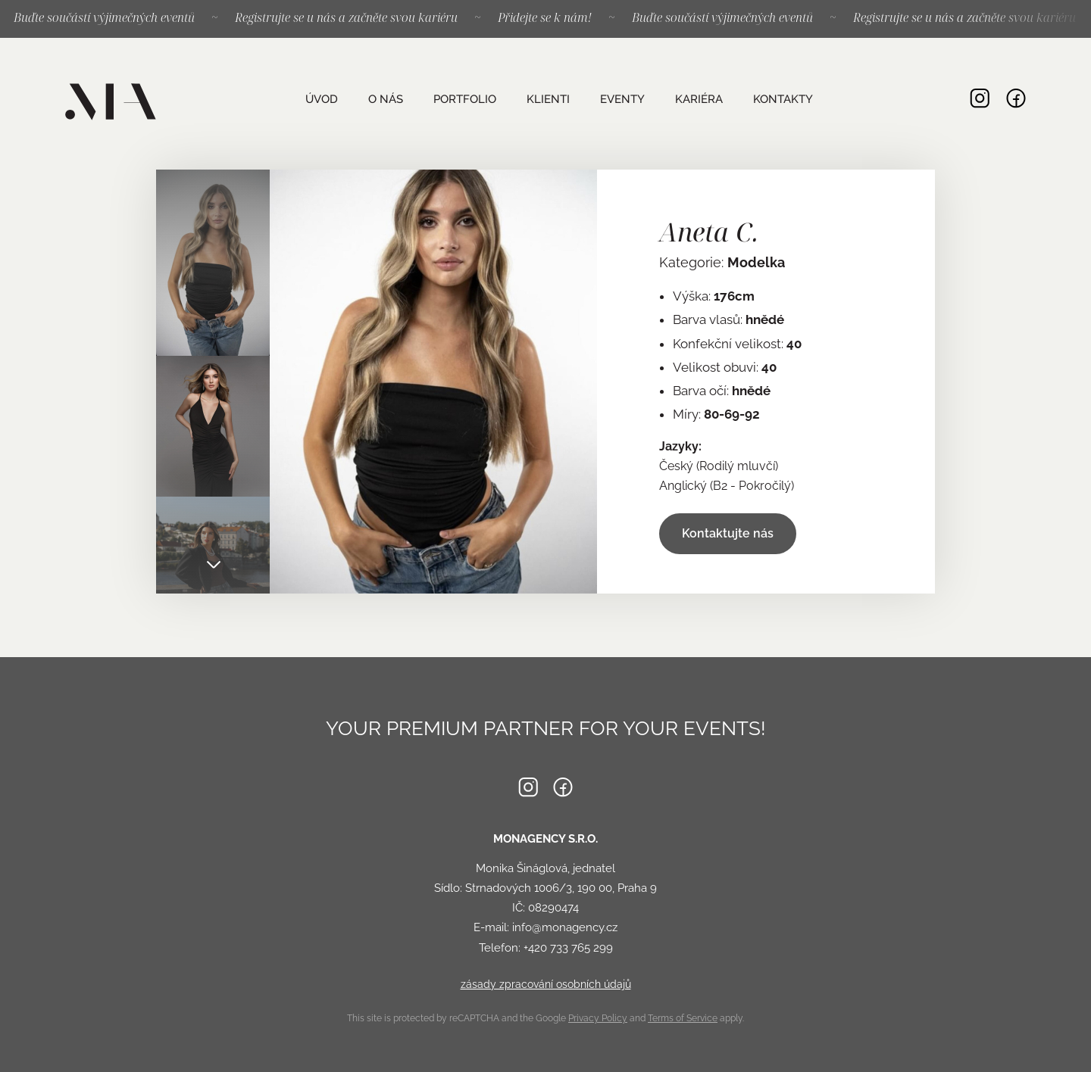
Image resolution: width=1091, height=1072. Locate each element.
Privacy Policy (597, 1018)
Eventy (621, 99)
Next (214, 563)
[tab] (213, 263)
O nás (384, 99)
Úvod (321, 99)
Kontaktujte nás (728, 533)
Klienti (547, 99)
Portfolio (464, 99)
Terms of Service (682, 1018)
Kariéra (698, 99)
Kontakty (782, 99)
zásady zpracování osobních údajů (546, 984)
